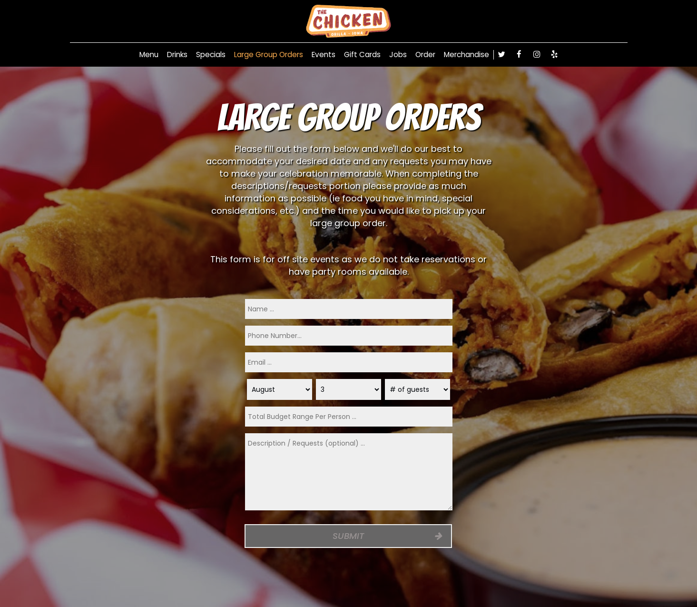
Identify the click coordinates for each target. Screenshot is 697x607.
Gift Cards (362, 55)
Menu (148, 55)
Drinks (177, 55)
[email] (348, 362)
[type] (348, 417)
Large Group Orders (268, 55)
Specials (211, 55)
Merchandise (466, 55)
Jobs (398, 55)
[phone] (348, 336)
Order (425, 55)
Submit (348, 536)
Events (323, 55)
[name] (348, 309)
